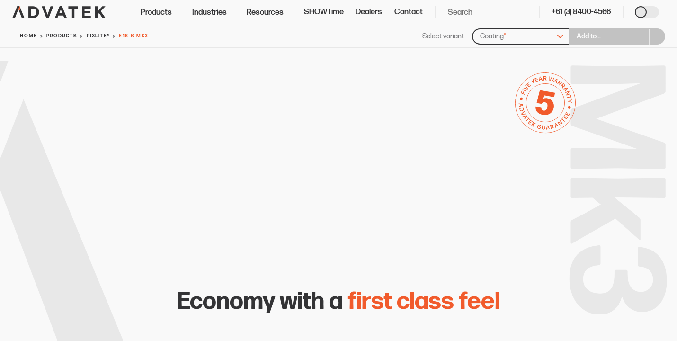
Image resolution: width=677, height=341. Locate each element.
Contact (408, 12)
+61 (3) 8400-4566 (581, 12)
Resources (269, 12)
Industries (213, 12)
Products (160, 12)
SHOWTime (324, 12)
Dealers (369, 12)
